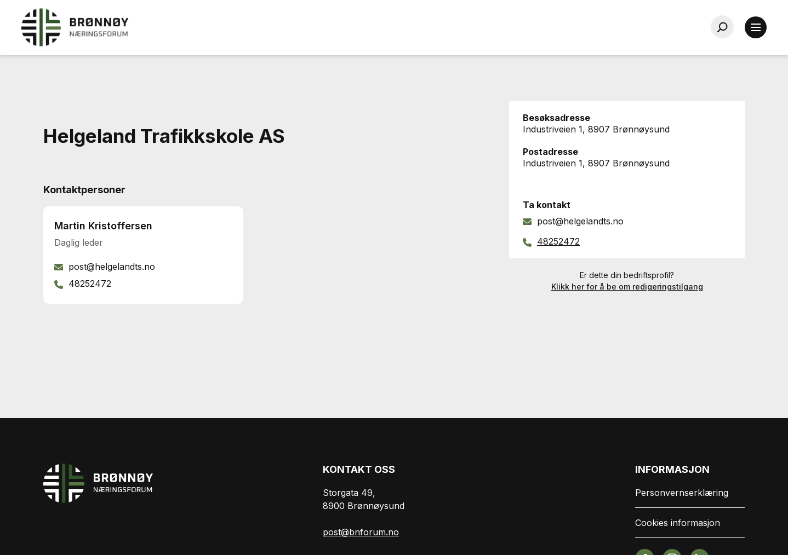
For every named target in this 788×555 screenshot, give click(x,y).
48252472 (558, 241)
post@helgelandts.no (580, 221)
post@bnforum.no (361, 532)
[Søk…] (722, 26)
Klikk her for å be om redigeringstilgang (627, 286)
